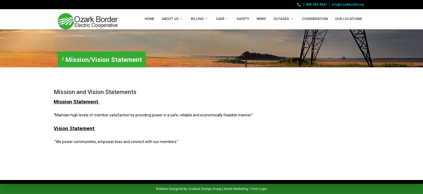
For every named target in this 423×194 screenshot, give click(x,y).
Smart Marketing (182, 189)
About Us (172, 19)
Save (222, 19)
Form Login (205, 189)
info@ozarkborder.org (348, 4)
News (261, 19)
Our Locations (348, 19)
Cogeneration (315, 19)
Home (149, 19)
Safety (243, 19)
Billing (200, 19)
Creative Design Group (151, 189)
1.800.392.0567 (315, 4)
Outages (284, 19)
